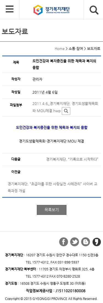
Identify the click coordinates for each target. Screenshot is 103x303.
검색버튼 (94, 10)
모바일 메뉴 (9, 9)
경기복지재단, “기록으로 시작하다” (72, 159)
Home (60, 48)
